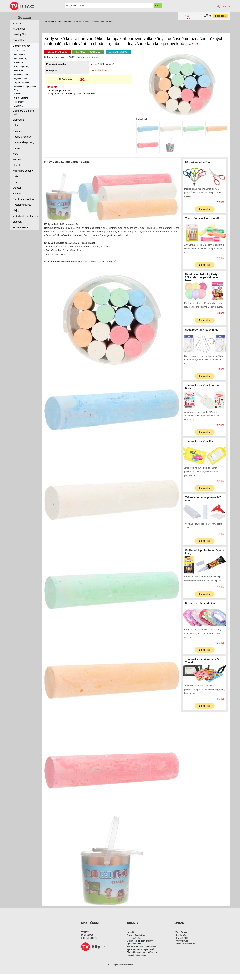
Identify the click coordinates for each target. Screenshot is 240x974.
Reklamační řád (134, 938)
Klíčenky (17, 165)
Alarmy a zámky (21, 50)
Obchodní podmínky (136, 935)
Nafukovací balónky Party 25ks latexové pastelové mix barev (203, 277)
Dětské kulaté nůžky (198, 162)
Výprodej (24, 17)
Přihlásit (226, 6)
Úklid (15, 182)
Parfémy (17, 193)
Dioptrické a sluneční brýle (24, 112)
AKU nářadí (19, 28)
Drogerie (17, 131)
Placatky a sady (21, 75)
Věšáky (17, 94)
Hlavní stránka (48, 22)
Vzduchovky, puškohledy (25, 216)
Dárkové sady (20, 54)
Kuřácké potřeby (21, 67)
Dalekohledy (19, 40)
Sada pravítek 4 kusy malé (201, 329)
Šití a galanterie (21, 98)
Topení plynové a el (23, 83)
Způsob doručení (134, 944)
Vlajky (16, 210)
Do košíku (204, 209)
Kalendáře (19, 63)
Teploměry (19, 102)
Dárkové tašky (20, 58)
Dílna (15, 125)
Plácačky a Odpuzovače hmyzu (25, 88)
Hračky (16, 148)
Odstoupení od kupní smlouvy (140, 941)
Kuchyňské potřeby (23, 170)
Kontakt (130, 932)
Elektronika (18, 119)
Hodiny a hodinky (22, 136)
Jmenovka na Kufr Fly (199, 441)
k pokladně (220, 16)
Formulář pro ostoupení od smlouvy (143, 946)
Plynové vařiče (20, 79)
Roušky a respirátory (23, 199)
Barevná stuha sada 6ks (200, 603)
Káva (15, 153)
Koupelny (18, 159)
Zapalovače (19, 106)
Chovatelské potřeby (23, 142)
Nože (15, 176)
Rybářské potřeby (22, 204)
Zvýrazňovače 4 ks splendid (202, 218)
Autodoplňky (19, 34)
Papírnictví (78, 22)
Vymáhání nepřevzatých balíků (140, 949)
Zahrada (17, 221)
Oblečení (17, 187)
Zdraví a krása (20, 227)
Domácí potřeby (64, 22)
